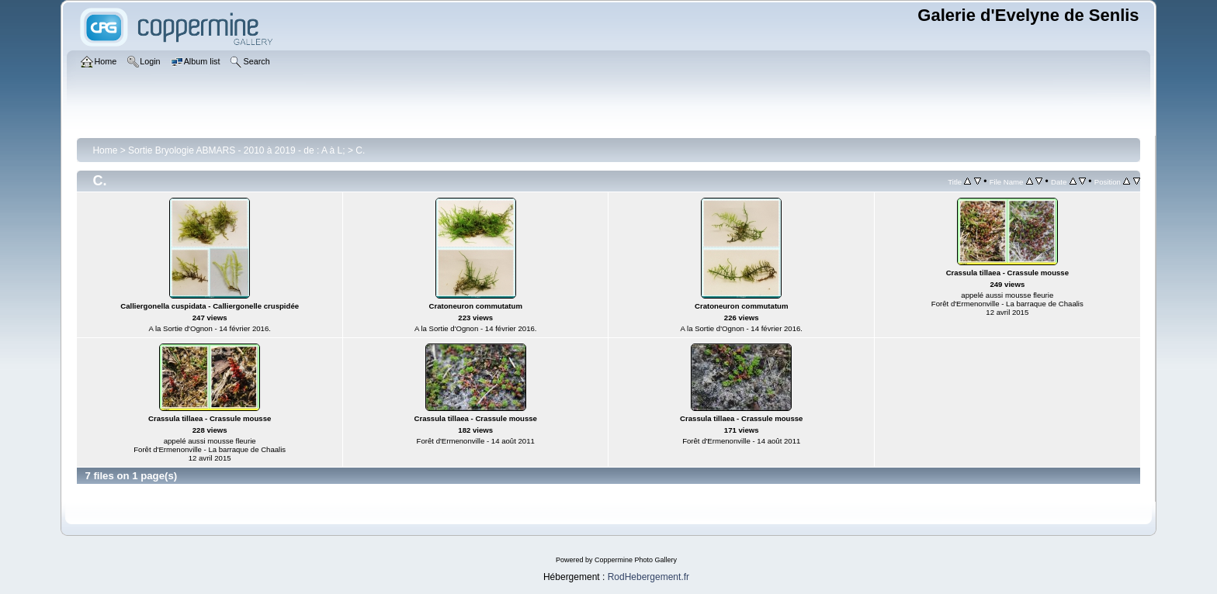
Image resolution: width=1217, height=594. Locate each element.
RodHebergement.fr (648, 577)
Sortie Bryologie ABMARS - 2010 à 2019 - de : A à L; (236, 150)
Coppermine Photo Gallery (636, 560)
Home (104, 150)
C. (360, 150)
